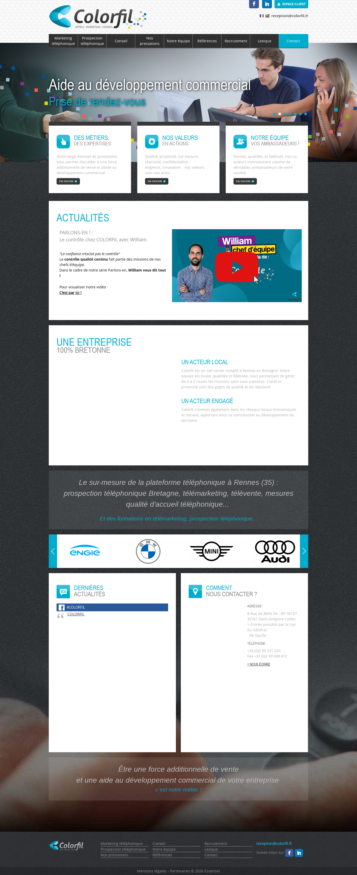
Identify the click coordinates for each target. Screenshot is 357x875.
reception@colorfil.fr (289, 15)
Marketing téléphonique (63, 41)
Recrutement (236, 40)
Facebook (254, 4)
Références (207, 40)
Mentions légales (152, 871)
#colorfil (76, 607)
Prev (53, 565)
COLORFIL (75, 614)
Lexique (264, 40)
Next (304, 537)
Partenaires (180, 871)
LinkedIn (267, 4)
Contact (293, 40)
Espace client (294, 4)
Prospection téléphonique (92, 41)
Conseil (121, 40)
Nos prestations (150, 41)
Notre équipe (178, 40)
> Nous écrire (258, 664)
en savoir (66, 181)
